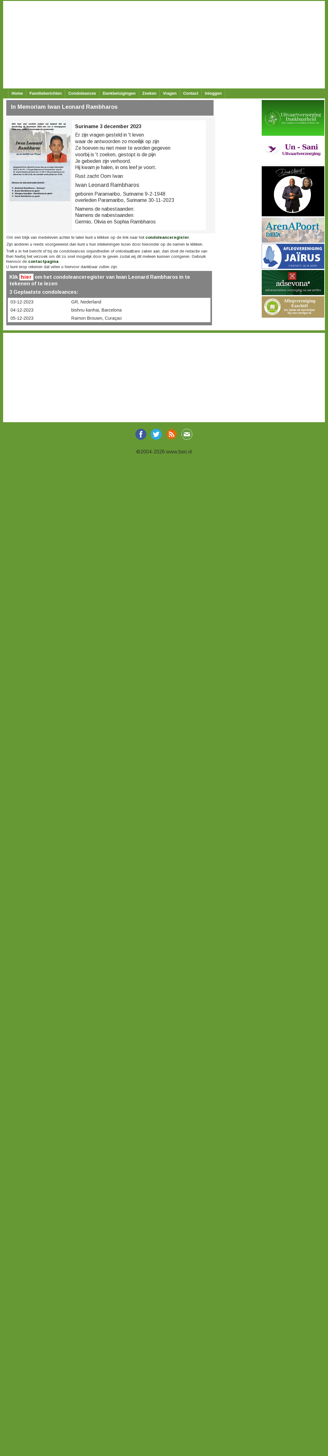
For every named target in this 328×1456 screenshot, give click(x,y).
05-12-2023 (21, 318)
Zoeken (149, 93)
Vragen (169, 93)
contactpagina (43, 261)
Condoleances (82, 93)
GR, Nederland (86, 301)
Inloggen (213, 93)
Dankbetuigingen (119, 93)
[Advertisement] (163, 44)
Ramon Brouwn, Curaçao (96, 318)
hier (26, 277)
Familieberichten (45, 93)
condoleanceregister (167, 237)
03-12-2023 (21, 301)
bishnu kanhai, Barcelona (96, 310)
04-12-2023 (21, 310)
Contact (190, 93)
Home (17, 93)
